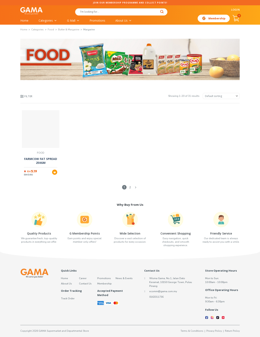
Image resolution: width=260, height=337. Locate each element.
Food (51, 29)
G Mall (73, 21)
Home (24, 20)
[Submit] (162, 12)
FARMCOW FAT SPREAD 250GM (40, 161)
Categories (48, 21)
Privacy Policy (214, 331)
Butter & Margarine (68, 29)
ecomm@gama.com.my (163, 291)
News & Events (124, 278)
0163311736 (156, 296)
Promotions (97, 20)
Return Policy (232, 331)
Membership (216, 18)
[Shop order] (221, 96)
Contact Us (85, 283)
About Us (123, 21)
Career (83, 278)
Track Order (68, 298)
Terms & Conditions (192, 331)
